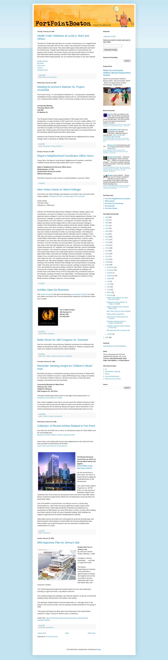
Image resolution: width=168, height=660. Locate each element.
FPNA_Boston (110, 201)
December (110, 267)
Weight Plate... (112, 148)
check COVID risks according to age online (114, 136)
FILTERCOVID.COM (114, 130)
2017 (107, 239)
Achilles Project (45, 294)
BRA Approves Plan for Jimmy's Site (58, 542)
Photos (107, 374)
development (46, 146)
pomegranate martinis (79, 294)
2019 (107, 234)
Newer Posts (42, 633)
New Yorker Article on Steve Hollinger (59, 189)
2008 (107, 265)
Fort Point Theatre (111, 208)
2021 (107, 228)
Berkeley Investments (58, 356)
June (109, 284)
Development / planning (112, 371)
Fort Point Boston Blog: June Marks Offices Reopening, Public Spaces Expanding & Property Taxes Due (115, 151)
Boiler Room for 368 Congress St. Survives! (62, 339)
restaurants (53, 77)
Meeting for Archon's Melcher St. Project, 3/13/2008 (117, 303)
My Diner (40, 63)
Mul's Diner (41, 65)
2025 (107, 217)
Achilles (45, 333)
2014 (107, 248)
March (109, 292)
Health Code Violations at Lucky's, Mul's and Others (117, 298)
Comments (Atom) (52, 636)
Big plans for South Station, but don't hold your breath (56, 435)
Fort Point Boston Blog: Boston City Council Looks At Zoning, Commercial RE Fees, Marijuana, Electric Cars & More (116, 187)
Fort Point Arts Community (114, 203)
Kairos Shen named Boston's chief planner (52, 446)
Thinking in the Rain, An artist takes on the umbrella (66, 196)
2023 (107, 223)
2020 (107, 231)
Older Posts (91, 633)
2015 (107, 245)
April (108, 290)
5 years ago (113, 153)
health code (46, 77)
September (110, 276)
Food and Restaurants (112, 376)
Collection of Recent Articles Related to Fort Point (66, 425)
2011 (107, 256)
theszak (110, 175)
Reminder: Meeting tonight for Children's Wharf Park (116, 322)
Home (67, 633)
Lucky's (40, 68)
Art (106, 369)
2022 (107, 225)
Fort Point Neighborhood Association (118, 199)
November (110, 270)
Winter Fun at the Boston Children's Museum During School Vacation (117, 72)
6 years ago (112, 171)
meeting (53, 146)
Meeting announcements (113, 379)
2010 (107, 259)
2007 (107, 337)
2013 (107, 251)
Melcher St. (59, 146)
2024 (107, 220)
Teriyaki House (42, 70)
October (110, 273)
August (109, 278)
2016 (107, 242)
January (110, 334)
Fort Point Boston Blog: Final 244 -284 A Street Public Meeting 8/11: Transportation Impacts (117, 125)
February (110, 295)
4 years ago (126, 125)
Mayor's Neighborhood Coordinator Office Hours (65, 155)
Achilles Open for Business (53, 289)
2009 (107, 262)
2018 (107, 237)
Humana (110, 114)
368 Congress (47, 356)
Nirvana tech (111, 145)
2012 (107, 253)
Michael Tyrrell (112, 157)
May (108, 287)
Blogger (98, 649)
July (108, 281)
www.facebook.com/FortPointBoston (114, 346)
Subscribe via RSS (110, 36)
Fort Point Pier (110, 206)
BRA (44, 627)
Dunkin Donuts (42, 61)
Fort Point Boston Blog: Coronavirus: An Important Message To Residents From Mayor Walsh (116, 139)
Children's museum (48, 416)
